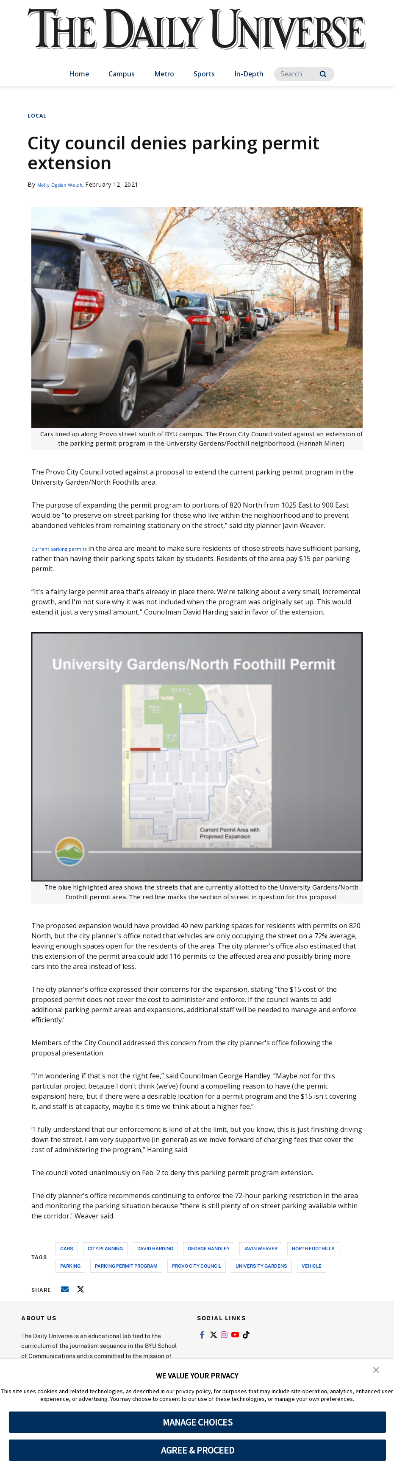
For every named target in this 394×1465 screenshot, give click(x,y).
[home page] (197, 37)
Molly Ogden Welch (66, 184)
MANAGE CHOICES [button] (198, 1422)
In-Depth (249, 74)
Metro (164, 74)
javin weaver (260, 1248)
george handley (209, 1248)
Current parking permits (70, 548)
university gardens (261, 1266)
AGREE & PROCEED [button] (197, 1450)
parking (70, 1266)
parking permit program (126, 1266)
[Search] (304, 74)
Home (79, 74)
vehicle (312, 1266)
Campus (121, 74)
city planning (105, 1248)
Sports (204, 74)
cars (66, 1248)
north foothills (313, 1248)
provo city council (196, 1266)
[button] (377, 1371)
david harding (155, 1248)
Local (37, 115)
